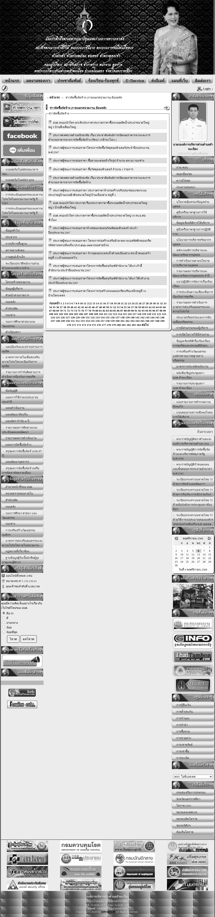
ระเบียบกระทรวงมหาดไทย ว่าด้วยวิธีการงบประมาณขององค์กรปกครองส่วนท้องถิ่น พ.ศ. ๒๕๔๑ (193, 520)
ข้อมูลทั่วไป (11, 230)
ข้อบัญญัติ (10, 390)
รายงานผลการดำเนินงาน (19, 438)
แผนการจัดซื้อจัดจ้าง (17, 444)
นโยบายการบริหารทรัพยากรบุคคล (192, 242)
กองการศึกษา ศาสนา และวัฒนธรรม (19, 515)
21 (204, 558)
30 (176, 565)
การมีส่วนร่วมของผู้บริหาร (190, 327)
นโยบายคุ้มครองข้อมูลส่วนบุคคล (191, 204)
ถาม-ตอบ (180, 167)
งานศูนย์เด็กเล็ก (13, 256)
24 (181, 561)
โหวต (13, 639)
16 (176, 558)
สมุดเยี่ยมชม (182, 174)
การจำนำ (180, 724)
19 (193, 558)
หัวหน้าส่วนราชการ (15, 295)
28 (204, 561)
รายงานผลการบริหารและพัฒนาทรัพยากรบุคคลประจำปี (191, 273)
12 (193, 554)
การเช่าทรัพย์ (183, 744)
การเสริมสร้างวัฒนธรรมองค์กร (18, 532)
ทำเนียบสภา (11, 332)
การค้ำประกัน (183, 711)
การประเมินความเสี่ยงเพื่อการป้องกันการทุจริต (193, 294)
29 (209, 561)
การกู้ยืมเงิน (182, 705)
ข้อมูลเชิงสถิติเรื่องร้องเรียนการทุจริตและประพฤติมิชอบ (191, 343)
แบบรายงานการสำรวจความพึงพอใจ (192, 404)
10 (181, 554)
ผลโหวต (28, 639)
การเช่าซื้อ (181, 751)
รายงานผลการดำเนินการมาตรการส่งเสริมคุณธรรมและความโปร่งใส (191, 307)
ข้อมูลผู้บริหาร (12, 288)
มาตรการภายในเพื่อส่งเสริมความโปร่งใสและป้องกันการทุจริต (21, 362)
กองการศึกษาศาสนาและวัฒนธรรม (19, 324)
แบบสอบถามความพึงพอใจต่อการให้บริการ (193, 415)
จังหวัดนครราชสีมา (186, 799)
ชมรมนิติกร (182, 825)
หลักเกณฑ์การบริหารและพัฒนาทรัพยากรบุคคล (190, 252)
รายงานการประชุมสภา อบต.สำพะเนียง (189, 386)
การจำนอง (181, 718)
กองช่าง (9, 315)
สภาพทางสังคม (13, 250)
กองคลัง (9, 301)
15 (209, 554)
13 (198, 554)
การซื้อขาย (181, 731)
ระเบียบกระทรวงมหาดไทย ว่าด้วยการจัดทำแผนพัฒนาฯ (193, 481)
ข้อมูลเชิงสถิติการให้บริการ (191, 222)
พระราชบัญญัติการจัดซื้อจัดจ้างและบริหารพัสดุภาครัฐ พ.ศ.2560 (191, 454)
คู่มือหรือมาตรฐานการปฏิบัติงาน (192, 231)
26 (193, 561)
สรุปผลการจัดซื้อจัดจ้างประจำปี (22, 453)
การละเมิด (181, 758)
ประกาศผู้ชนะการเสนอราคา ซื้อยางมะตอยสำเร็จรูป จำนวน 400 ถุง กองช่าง (98, 160)
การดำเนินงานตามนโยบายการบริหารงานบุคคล (191, 263)
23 (176, 561)
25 (187, 561)
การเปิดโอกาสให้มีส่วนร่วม (191, 334)
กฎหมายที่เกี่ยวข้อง (15, 551)
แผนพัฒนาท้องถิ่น (15, 414)
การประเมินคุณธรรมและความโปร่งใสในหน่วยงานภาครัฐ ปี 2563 (22, 199)
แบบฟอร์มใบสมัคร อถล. (18, 180)
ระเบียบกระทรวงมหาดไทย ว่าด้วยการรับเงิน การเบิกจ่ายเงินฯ (193, 492)
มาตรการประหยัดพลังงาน (190, 366)
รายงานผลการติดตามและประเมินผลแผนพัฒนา (20, 430)
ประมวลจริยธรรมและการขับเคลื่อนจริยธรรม (192, 319)
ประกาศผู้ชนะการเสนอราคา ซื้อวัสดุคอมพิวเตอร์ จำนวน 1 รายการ (93, 169)
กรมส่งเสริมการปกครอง (189, 792)
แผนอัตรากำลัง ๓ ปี (15, 421)
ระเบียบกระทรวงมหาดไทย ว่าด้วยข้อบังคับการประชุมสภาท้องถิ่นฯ (193, 505)
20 (198, 558)
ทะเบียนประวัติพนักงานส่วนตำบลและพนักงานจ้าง (20, 266)
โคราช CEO (182, 805)
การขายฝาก (182, 738)
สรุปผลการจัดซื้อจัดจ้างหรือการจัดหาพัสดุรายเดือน (20, 470)
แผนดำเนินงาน (13, 407)
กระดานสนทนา (184, 187)
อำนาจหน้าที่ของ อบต (17, 486)
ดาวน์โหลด (181, 180)
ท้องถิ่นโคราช (183, 832)
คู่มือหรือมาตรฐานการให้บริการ (190, 214)
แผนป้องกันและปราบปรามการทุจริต (22, 349)
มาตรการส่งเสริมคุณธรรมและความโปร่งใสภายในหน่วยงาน (22, 543)
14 (204, 554)
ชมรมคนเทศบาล (185, 812)
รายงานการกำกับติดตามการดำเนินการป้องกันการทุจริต (21, 374)
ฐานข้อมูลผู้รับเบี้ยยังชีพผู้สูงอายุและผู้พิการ (20, 560)
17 (181, 558)
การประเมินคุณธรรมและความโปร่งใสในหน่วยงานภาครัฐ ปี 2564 (22, 212)
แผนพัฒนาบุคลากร (15, 461)
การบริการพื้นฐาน (14, 243)
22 (209, 558)
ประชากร (9, 237)
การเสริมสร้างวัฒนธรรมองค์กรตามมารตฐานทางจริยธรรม (189, 356)
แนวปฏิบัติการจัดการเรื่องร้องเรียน (193, 284)
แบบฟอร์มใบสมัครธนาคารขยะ (20, 172)
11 (187, 554)
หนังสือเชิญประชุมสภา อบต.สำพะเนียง (188, 375)
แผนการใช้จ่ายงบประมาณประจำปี (20, 399)
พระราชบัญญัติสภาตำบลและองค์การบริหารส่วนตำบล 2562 (192, 441)
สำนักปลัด (10, 308)
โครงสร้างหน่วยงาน (16, 282)
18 (187, 558)
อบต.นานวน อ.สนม (193, 777)
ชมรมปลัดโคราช (185, 818)
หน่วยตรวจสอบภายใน (17, 493)
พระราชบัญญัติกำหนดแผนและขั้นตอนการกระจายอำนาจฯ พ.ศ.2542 (192, 469)
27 (198, 561)
